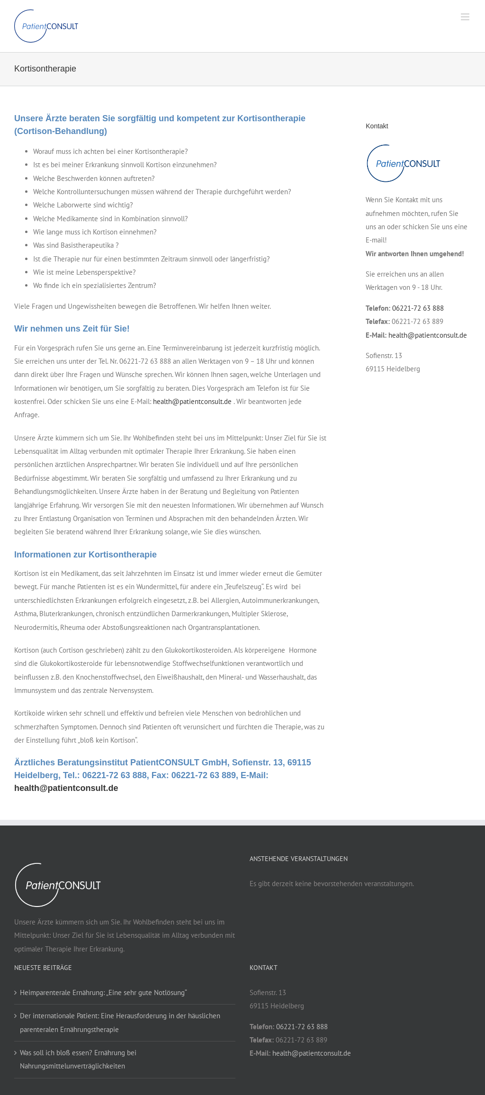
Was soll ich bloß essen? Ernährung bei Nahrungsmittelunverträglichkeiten (78, 1059)
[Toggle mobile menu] (466, 17)
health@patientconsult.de (192, 401)
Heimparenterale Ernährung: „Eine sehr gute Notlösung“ (103, 992)
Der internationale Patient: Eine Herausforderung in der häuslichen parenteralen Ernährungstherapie (120, 1022)
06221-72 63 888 (418, 308)
